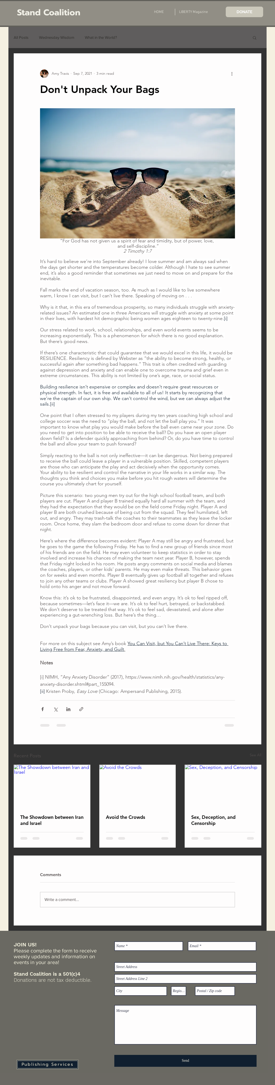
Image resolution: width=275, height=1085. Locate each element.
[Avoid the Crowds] (138, 786)
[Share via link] (81, 709)
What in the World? (101, 37)
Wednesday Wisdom (56, 37)
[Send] (185, 1061)
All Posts (21, 37)
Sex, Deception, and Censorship (213, 820)
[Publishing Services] (47, 1064)
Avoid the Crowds (125, 817)
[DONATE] (244, 12)
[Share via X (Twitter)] (55, 709)
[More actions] (232, 74)
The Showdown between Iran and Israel (52, 820)
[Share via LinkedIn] (68, 709)
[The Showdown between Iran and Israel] (52, 786)
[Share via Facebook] (42, 709)
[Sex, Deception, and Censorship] (223, 786)
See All (255, 755)
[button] (254, 37)
